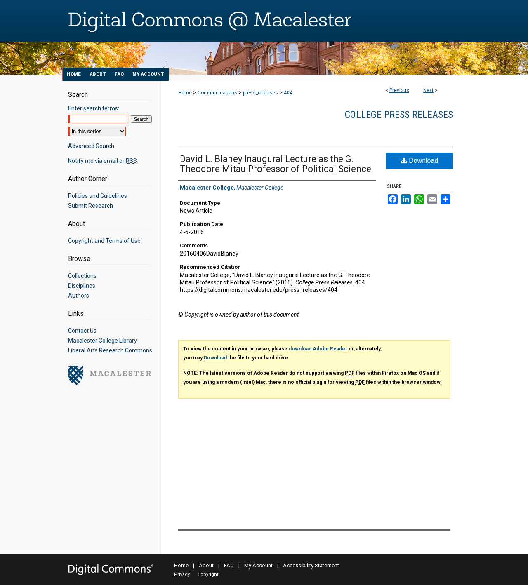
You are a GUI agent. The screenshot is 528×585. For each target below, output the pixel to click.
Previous (399, 90)
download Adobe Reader (318, 349)
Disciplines (81, 285)
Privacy (182, 574)
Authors (78, 295)
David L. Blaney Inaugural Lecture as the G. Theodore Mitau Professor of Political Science (275, 164)
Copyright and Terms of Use (104, 240)
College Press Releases (399, 114)
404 (288, 93)
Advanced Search (91, 146)
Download (419, 160)
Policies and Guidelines (97, 196)
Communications (217, 93)
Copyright (208, 574)
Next (428, 90)
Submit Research (90, 205)
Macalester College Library (102, 340)
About (206, 565)
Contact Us (82, 330)
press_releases (260, 93)
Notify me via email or (102, 160)
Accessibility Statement (311, 565)
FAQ (229, 565)
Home (185, 93)
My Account (258, 565)
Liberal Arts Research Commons (110, 350)
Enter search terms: (93, 108)
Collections (82, 276)
